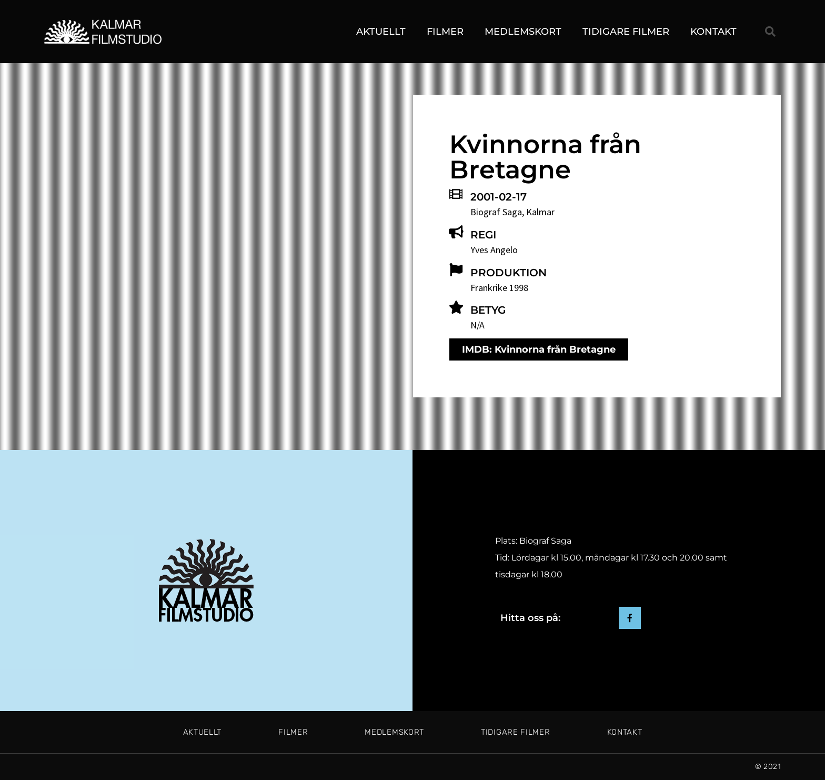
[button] (770, 31)
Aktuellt (381, 31)
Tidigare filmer (625, 31)
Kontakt (713, 31)
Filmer (445, 31)
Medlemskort (523, 31)
